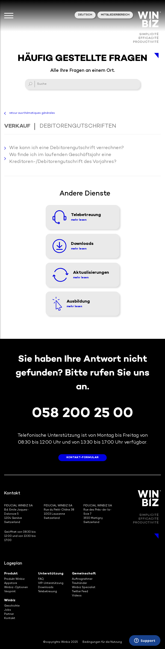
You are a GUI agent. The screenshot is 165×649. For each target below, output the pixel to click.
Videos (77, 595)
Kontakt (9, 618)
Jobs (7, 610)
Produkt (11, 573)
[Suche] (82, 84)
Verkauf (17, 126)
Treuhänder (79, 583)
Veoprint (10, 591)
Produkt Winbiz (14, 579)
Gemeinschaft (84, 573)
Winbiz (9, 600)
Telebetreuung (47, 591)
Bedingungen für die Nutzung (102, 642)
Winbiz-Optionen (16, 587)
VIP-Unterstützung (50, 583)
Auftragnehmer (82, 579)
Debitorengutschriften (78, 126)
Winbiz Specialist (83, 587)
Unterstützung (50, 573)
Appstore (10, 583)
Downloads (45, 587)
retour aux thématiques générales (32, 113)
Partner (9, 614)
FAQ (41, 579)
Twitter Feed (80, 591)
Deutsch (85, 14)
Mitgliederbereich (115, 14)
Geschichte (12, 605)
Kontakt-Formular (82, 457)
